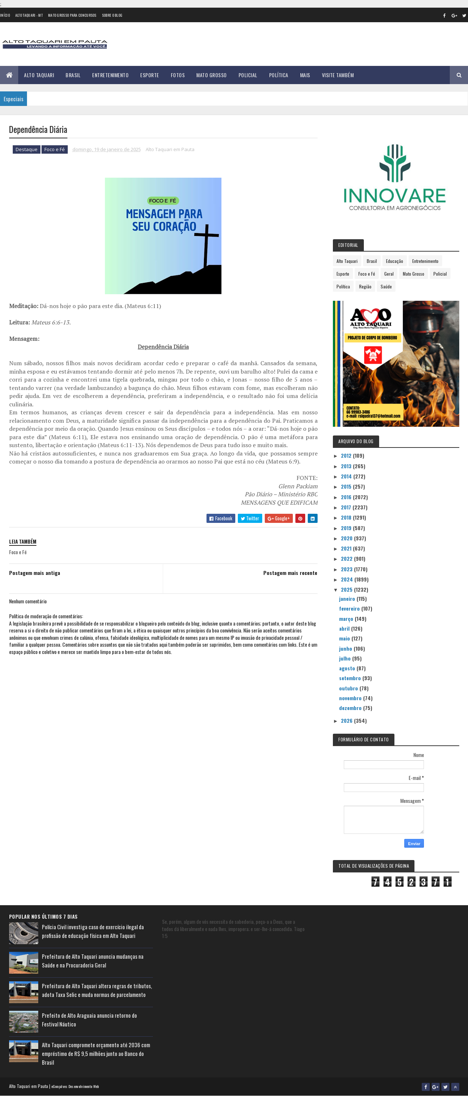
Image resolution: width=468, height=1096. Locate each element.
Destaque (27, 149)
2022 (347, 558)
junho (346, 648)
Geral (389, 274)
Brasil (73, 75)
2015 (347, 486)
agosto (348, 668)
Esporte (149, 75)
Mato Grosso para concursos (72, 15)
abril (345, 628)
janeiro (348, 598)
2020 (347, 538)
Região (365, 286)
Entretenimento (110, 75)
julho (345, 658)
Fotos (178, 75)
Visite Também (338, 75)
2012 (347, 455)
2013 (347, 466)
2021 (347, 548)
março (347, 618)
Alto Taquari (39, 75)
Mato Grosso (211, 75)
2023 (347, 569)
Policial (248, 75)
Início (5, 15)
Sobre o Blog (112, 15)
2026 (347, 720)
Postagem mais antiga (34, 572)
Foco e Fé (54, 149)
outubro (349, 688)
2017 (347, 507)
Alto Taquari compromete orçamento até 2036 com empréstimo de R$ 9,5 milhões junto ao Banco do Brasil (96, 1053)
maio (345, 638)
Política (278, 75)
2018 (347, 517)
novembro (351, 698)
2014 (347, 476)
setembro (350, 678)
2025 (347, 589)
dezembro (351, 707)
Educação (394, 261)
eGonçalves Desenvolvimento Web (75, 1086)
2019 (347, 528)
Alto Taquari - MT (29, 15)
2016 (347, 497)
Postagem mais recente (290, 572)
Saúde (386, 286)
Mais (305, 75)
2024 (347, 579)
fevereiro (350, 608)
